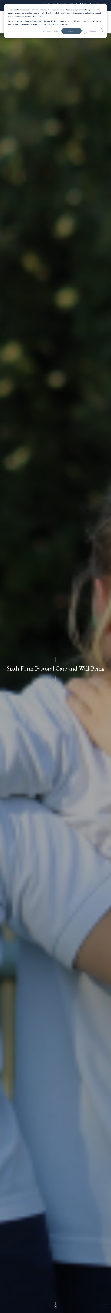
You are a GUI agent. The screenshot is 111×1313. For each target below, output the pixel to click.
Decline (93, 31)
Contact (104, 3)
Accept (71, 31)
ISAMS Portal (81, 3)
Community (61, 3)
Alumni (71, 3)
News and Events (49, 3)
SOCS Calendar (93, 3)
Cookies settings (50, 31)
